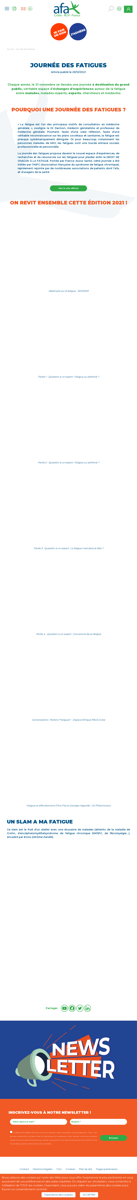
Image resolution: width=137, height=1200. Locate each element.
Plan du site (85, 1169)
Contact (24, 1169)
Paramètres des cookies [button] (58, 1194)
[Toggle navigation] (7, 8)
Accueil (10, 49)
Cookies (70, 1169)
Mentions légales (42, 1169)
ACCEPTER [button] (89, 1194)
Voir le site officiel (68, 188)
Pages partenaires (106, 1169)
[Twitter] (79, 1008)
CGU (59, 1169)
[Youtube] (64, 1008)
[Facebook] (72, 1008)
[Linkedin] (87, 1008)
